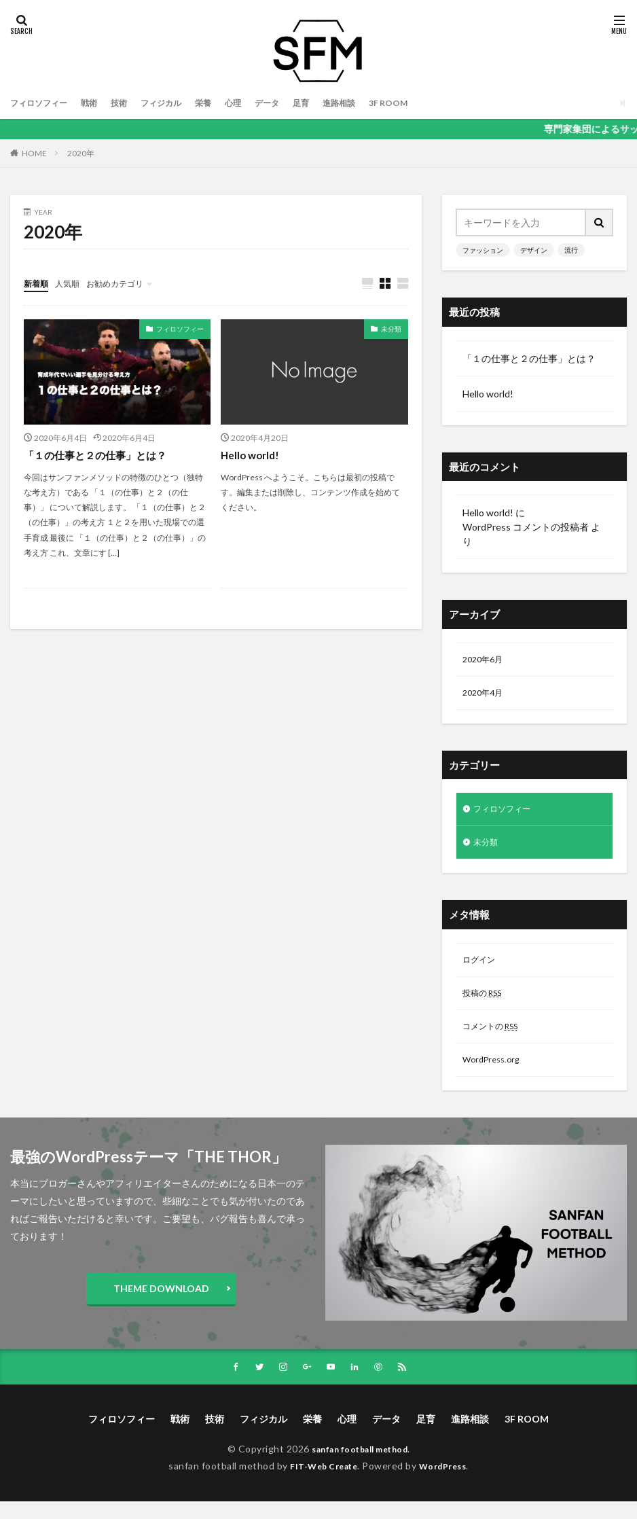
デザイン (533, 250)
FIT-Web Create (320, 1483)
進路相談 (376, 103)
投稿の (486, 1004)
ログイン (481, 969)
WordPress (447, 1483)
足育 (333, 103)
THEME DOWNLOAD (161, 1304)
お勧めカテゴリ (127, 283)
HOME (34, 153)
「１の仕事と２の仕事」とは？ (100, 455)
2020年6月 (485, 660)
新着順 (38, 283)
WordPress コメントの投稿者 (525, 527)
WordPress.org (494, 1075)
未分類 (391, 329)
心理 (258, 103)
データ (296, 103)
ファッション (482, 250)
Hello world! (252, 455)
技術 (132, 103)
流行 (571, 250)
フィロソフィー (43, 103)
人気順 (73, 283)
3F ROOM (430, 103)
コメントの (495, 1040)
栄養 (226, 103)
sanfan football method (360, 1466)
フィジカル (179, 103)
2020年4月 (485, 696)
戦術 (99, 103)
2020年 (80, 153)
